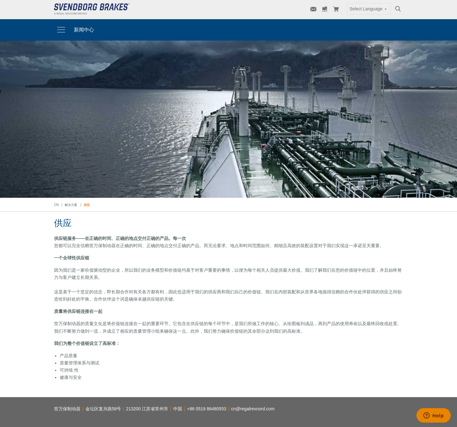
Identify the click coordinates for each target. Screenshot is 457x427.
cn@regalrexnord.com (252, 408)
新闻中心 (84, 29)
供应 (87, 205)
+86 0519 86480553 (206, 408)
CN (56, 205)
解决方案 (71, 205)
